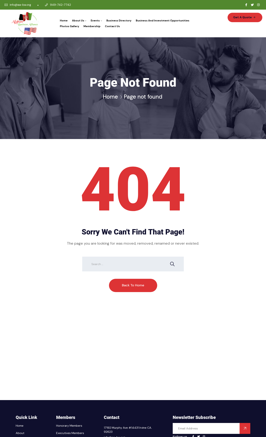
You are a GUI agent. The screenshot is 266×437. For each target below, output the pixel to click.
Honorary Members (69, 426)
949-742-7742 (60, 5)
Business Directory (118, 20)
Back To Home (133, 285)
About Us (78, 20)
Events (95, 20)
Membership (91, 26)
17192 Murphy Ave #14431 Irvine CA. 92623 (128, 430)
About (20, 433)
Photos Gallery (69, 26)
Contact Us (112, 26)
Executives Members (70, 433)
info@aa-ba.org (20, 5)
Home (64, 20)
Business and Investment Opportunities (162, 20)
